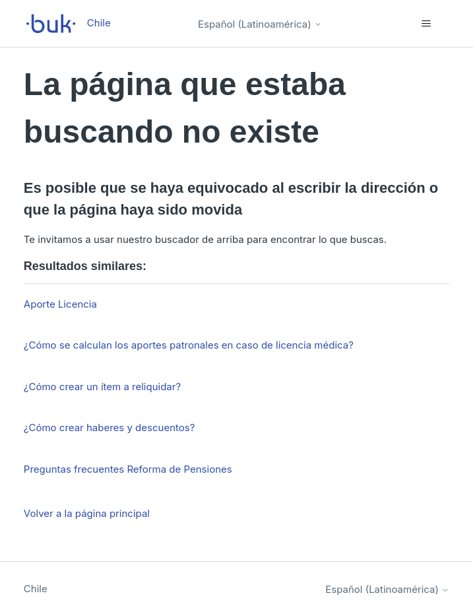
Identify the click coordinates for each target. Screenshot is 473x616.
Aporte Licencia (60, 304)
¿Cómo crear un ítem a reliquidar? (102, 386)
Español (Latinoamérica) (260, 24)
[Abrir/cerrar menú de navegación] (425, 23)
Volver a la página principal (87, 513)
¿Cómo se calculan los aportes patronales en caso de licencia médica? (189, 345)
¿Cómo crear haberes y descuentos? (109, 427)
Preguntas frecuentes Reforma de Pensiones (128, 469)
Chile (35, 588)
